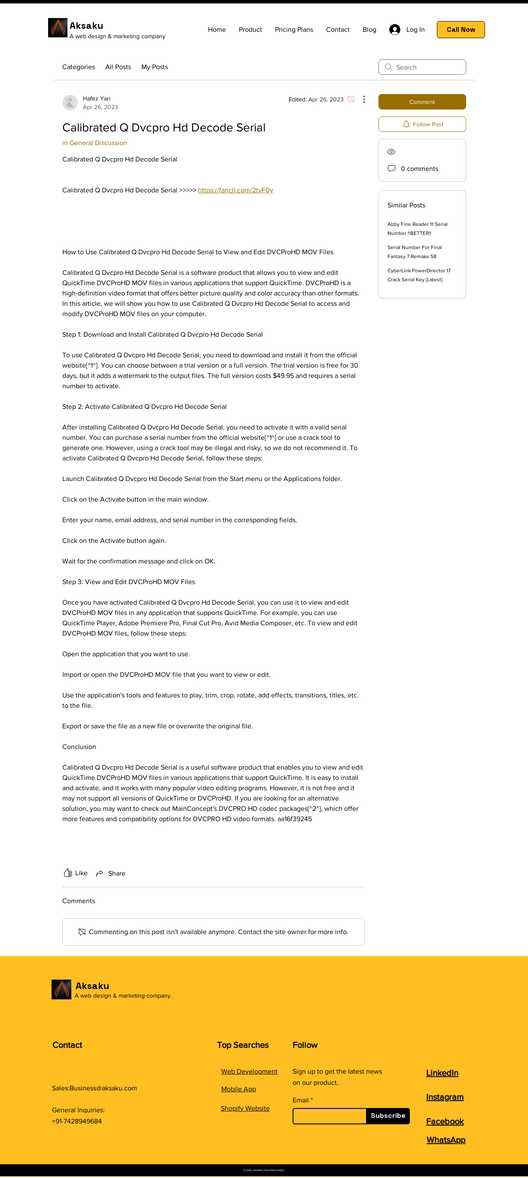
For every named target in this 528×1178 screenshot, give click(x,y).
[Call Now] (461, 29)
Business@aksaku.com (103, 1088)
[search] (422, 67)
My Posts (154, 66)
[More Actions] (359, 99)
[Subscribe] (388, 1116)
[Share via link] (110, 873)
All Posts (118, 66)
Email (301, 1100)
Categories (78, 66)
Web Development (249, 1071)
